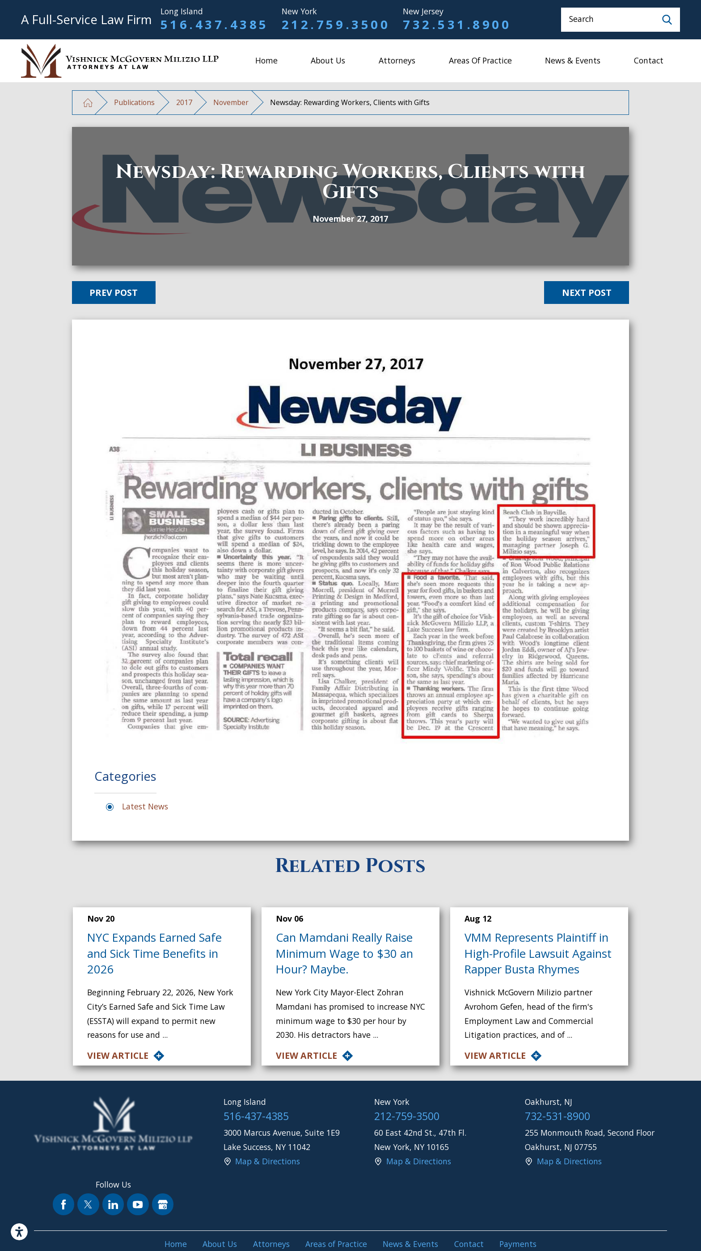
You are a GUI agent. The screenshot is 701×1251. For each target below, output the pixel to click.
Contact (648, 60)
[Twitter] (88, 1204)
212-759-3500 (406, 1116)
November (231, 102)
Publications (134, 102)
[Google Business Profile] (163, 1204)
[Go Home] (87, 102)
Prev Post (113, 292)
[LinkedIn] (113, 1204)
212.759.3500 (336, 24)
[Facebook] (64, 1204)
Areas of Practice (480, 60)
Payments (517, 1243)
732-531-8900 (557, 1116)
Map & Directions (267, 1161)
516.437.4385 (214, 24)
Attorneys (397, 60)
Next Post (587, 292)
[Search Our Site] (667, 20)
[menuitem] (266, 60)
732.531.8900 (457, 24)
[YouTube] (138, 1204)
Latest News (145, 806)
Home (266, 60)
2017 (184, 102)
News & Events (572, 60)
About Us (328, 60)
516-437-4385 (256, 1116)
